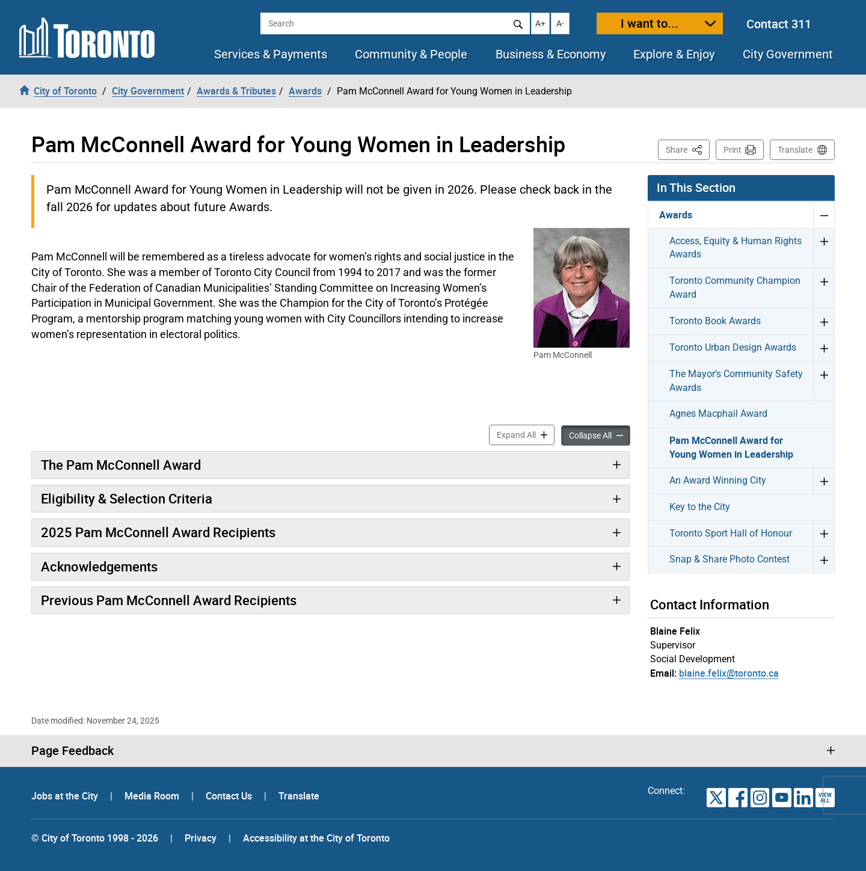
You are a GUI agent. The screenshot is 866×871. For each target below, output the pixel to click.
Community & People (411, 54)
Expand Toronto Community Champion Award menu (823, 288)
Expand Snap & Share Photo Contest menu (823, 559)
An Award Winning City (717, 480)
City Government (788, 54)
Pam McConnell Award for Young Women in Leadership (731, 447)
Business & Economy (551, 54)
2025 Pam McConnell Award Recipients (158, 532)
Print (732, 150)
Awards (675, 214)
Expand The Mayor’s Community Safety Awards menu (823, 381)
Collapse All (599, 434)
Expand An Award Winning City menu (823, 480)
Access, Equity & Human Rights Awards (735, 247)
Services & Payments (270, 54)
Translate (795, 150)
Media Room (153, 795)
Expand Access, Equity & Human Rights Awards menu (823, 248)
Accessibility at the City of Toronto (316, 838)
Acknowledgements (99, 566)
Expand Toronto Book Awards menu (823, 321)
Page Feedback (72, 750)
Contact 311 (778, 24)
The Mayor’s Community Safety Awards (736, 380)
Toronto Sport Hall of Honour (730, 533)
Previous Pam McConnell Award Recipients (168, 600)
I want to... (649, 23)
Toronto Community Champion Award (734, 287)
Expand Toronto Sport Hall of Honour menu (823, 533)
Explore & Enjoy (673, 54)
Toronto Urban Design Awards (732, 347)
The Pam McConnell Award (121, 464)
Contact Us (230, 795)
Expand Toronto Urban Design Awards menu (823, 347)
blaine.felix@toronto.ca (729, 673)
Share (688, 149)
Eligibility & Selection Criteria (126, 498)
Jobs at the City (65, 795)
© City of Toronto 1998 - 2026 (94, 838)
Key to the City (699, 506)
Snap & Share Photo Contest (729, 559)
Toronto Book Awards (715, 321)
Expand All (525, 434)
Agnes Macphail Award (718, 413)
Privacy (200, 838)
